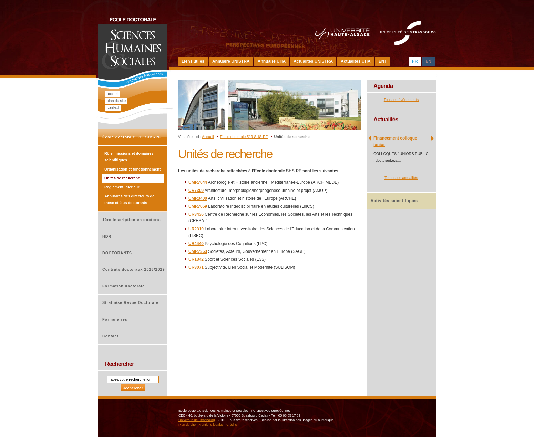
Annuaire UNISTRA (231, 61)
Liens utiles (193, 61)
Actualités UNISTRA (313, 61)
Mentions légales (211, 424)
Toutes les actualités (401, 178)
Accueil (113, 94)
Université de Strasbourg (196, 420)
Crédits (231, 424)
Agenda (383, 86)
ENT (383, 61)
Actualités (385, 119)
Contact (113, 107)
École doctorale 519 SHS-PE (244, 137)
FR (415, 61)
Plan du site (116, 101)
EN (428, 61)
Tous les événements (401, 99)
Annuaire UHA (272, 61)
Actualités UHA (356, 61)
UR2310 (196, 229)
